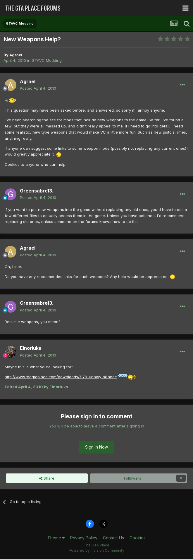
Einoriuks (30, 348)
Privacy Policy (83, 537)
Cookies (138, 537)
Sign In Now (96, 446)
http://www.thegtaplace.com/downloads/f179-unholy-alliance (61, 376)
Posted (38, 88)
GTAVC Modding (47, 60)
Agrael (15, 54)
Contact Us (113, 537)
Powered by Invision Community (96, 550)
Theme (56, 537)
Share (46, 478)
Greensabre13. (37, 191)
